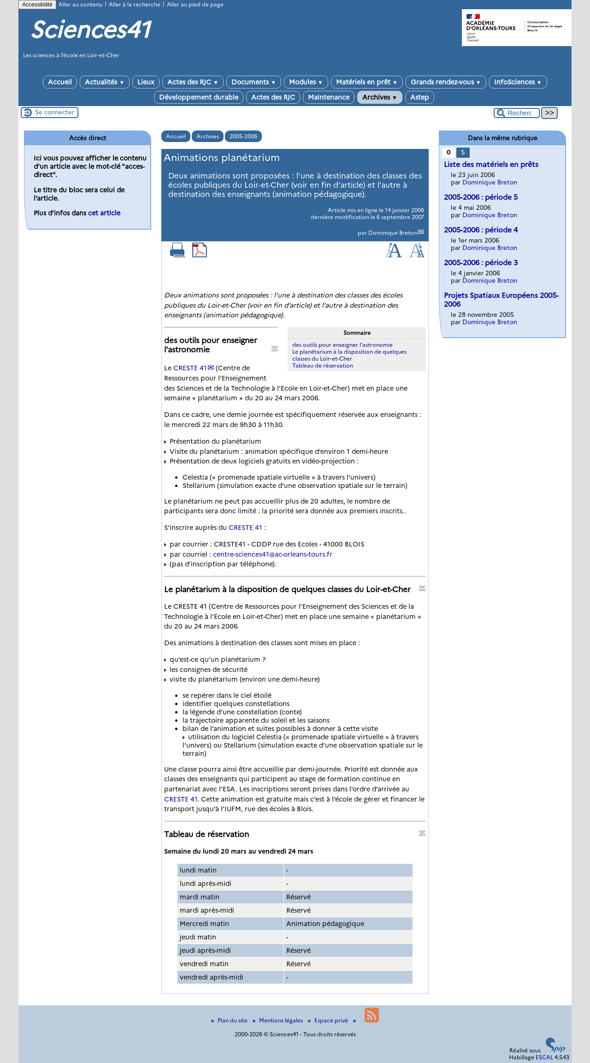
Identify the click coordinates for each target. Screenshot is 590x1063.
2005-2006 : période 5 (481, 197)
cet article (104, 213)
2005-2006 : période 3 (481, 262)
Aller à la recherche (134, 4)
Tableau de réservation (322, 365)
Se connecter (54, 112)
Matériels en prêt (367, 82)
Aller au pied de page (195, 4)
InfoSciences (518, 82)
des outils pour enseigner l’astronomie (342, 344)
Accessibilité (37, 4)
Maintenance (328, 97)
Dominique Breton (392, 232)
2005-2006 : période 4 (481, 230)
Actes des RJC (192, 82)
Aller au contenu (80, 4)
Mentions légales (278, 1020)
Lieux (145, 82)
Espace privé (328, 1020)
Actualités (104, 82)
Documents (253, 82)
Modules (306, 82)
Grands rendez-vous (446, 82)
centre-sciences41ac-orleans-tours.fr (272, 554)
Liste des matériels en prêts (491, 164)
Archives (379, 97)
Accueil (60, 82)
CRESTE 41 (190, 368)
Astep (419, 97)
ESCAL (544, 1057)
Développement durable (198, 97)
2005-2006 (243, 136)
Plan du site (230, 1020)
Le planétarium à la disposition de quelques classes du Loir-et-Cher (349, 355)
